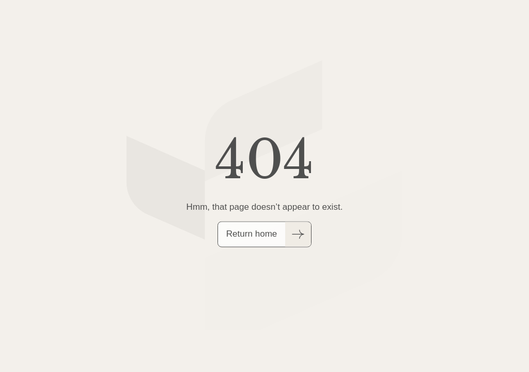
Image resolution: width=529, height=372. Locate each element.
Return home (251, 235)
